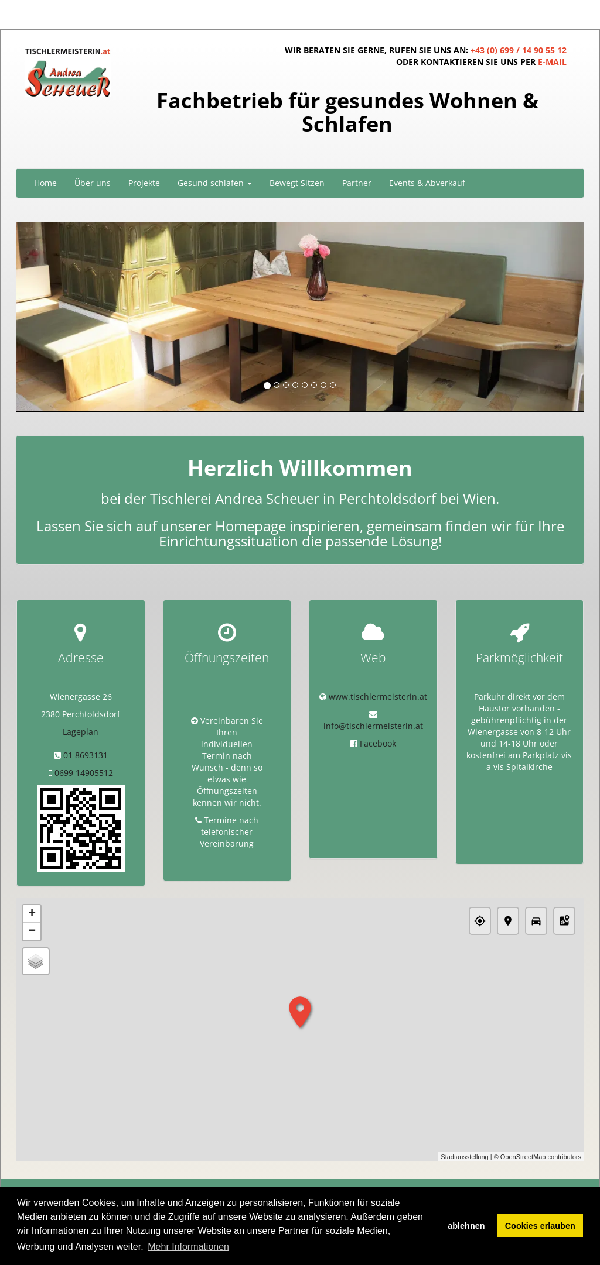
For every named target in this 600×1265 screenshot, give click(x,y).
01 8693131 (85, 755)
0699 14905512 (83, 772)
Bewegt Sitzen (297, 182)
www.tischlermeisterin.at (378, 696)
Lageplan (80, 731)
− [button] (32, 932)
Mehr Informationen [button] (188, 1247)
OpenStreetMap (523, 1156)
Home (45, 182)
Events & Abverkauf (427, 182)
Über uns (92, 182)
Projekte (144, 182)
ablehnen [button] (466, 1225)
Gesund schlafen (215, 182)
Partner (356, 182)
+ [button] (32, 914)
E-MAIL (552, 61)
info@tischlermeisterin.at (373, 725)
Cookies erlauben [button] (540, 1225)
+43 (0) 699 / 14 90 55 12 (519, 50)
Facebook (378, 743)
